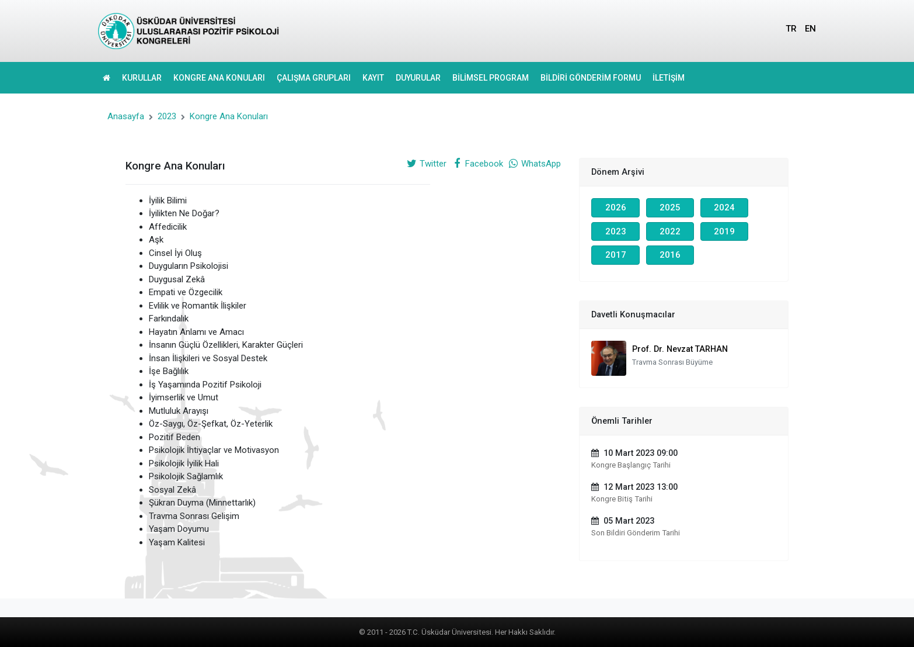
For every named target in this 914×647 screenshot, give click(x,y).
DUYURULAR (418, 77)
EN (810, 28)
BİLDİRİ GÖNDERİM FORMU (590, 77)
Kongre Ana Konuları (229, 116)
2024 (724, 207)
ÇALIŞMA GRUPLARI (314, 77)
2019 (724, 231)
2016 (670, 255)
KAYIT (373, 77)
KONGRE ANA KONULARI (219, 77)
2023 (167, 116)
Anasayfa (125, 116)
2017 (615, 255)
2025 (670, 207)
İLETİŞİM (669, 77)
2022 (670, 231)
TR (791, 28)
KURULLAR (142, 77)
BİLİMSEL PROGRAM (490, 77)
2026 (615, 207)
